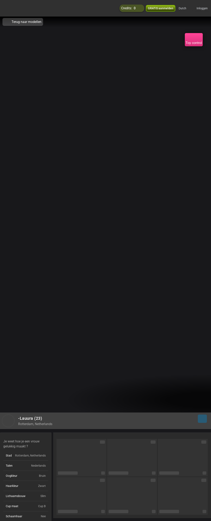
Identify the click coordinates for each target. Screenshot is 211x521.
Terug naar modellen (22, 22)
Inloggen (202, 8)
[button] (185, 8)
